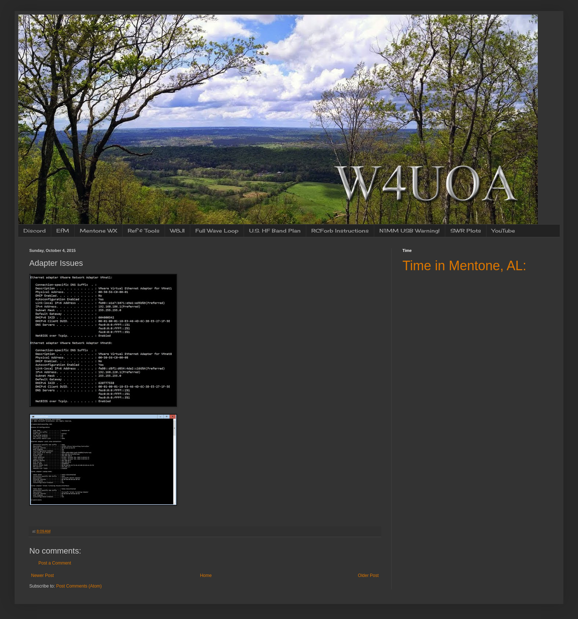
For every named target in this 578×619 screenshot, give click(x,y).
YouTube (503, 230)
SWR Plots (465, 230)
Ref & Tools (143, 230)
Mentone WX (98, 230)
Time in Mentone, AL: (464, 265)
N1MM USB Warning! (409, 230)
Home (206, 575)
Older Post (368, 575)
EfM (62, 230)
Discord (34, 230)
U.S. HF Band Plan (275, 230)
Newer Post (42, 575)
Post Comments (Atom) (79, 586)
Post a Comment (54, 563)
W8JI (177, 230)
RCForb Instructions (340, 230)
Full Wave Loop (217, 230)
